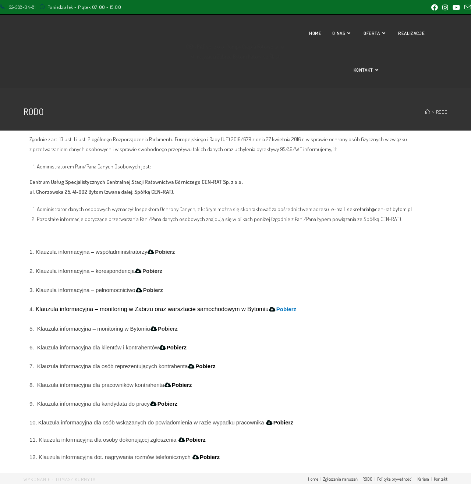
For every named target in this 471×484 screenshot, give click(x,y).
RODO (367, 479)
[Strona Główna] (427, 112)
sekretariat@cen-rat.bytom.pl (379, 209)
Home (313, 479)
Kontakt (440, 479)
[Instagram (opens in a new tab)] (445, 7)
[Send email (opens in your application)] (466, 7)
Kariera (423, 479)
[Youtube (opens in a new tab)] (456, 7)
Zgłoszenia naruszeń (340, 479)
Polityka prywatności (394, 479)
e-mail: (339, 209)
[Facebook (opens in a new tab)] (434, 7)
